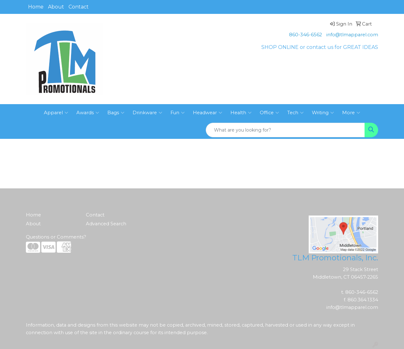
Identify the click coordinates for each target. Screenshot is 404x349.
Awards (87, 112)
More (351, 112)
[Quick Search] (285, 130)
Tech (295, 112)
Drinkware (147, 112)
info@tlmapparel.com (352, 35)
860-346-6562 (305, 35)
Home (36, 7)
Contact (78, 7)
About (56, 7)
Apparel (56, 112)
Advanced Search (106, 224)
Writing (323, 112)
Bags (115, 112)
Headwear (207, 112)
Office (269, 112)
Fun (177, 112)
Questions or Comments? (56, 237)
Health (241, 112)
